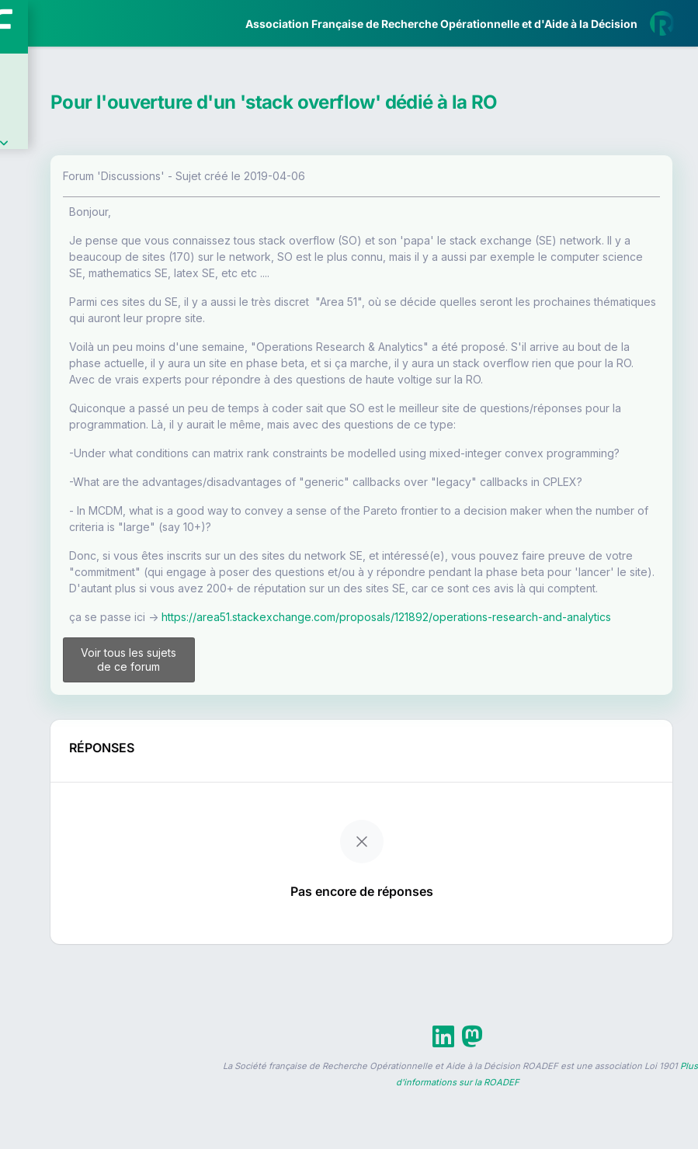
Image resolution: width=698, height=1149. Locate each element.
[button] (23, 460)
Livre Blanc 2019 (78, 574)
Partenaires (63, 357)
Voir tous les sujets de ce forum (283, 837)
